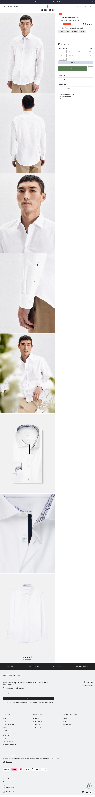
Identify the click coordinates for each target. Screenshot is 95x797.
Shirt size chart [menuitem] (37, 724)
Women (10, 6)
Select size (73, 68)
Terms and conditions (9, 779)
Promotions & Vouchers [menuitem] (9, 733)
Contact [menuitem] (5, 739)
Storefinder (90, 682)
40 (61, 55)
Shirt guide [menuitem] (36, 718)
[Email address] (28, 694)
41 (70, 55)
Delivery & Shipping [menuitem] (8, 724)
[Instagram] (87, 791)
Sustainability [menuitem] (67, 724)
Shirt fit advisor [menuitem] (37, 721)
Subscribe (28, 699)
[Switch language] (8, 792)
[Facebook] (83, 791)
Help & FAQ (7, 714)
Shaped (74, 31)
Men (4, 6)
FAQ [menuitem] (4, 718)
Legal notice (6, 785)
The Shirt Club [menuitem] (7, 736)
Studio (16, 6)
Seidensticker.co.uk (8, 787)
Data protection (7, 782)
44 (61, 59)
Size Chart (90, 48)
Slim (68, 31)
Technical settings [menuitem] (8, 741)
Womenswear (9, 688)
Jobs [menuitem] (64, 721)
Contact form (9, 762)
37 (70, 52)
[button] (27, 659)
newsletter (46, 1)
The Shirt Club (89, 685)
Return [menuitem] (5, 727)
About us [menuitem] (65, 718)
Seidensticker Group (70, 714)
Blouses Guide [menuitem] (37, 727)
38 (79, 52)
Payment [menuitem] (5, 730)
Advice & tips (37, 714)
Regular (82, 31)
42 (79, 55)
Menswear (22, 688)
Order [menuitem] (4, 721)
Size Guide (76, 63)
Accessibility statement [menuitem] (9, 744)
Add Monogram (65, 44)
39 (87, 52)
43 (87, 55)
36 (61, 52)
